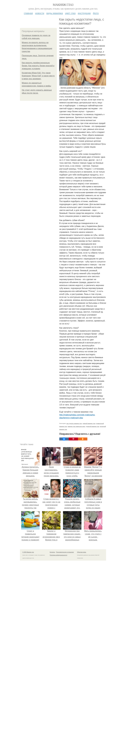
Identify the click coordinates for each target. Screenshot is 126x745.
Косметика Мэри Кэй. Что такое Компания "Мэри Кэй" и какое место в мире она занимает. (38, 76)
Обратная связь (81, 552)
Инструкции (84, 13)
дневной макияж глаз (92, 426)
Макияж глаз (63, 5)
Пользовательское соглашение (65, 552)
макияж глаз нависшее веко (76, 426)
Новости (39, 13)
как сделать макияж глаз (74, 423)
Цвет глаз (70, 13)
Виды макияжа (54, 13)
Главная (28, 13)
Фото (96, 13)
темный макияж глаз (89, 423)
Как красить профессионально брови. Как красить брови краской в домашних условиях (38, 66)
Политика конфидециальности (58, 555)
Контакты (52, 552)
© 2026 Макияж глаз (28, 552)
